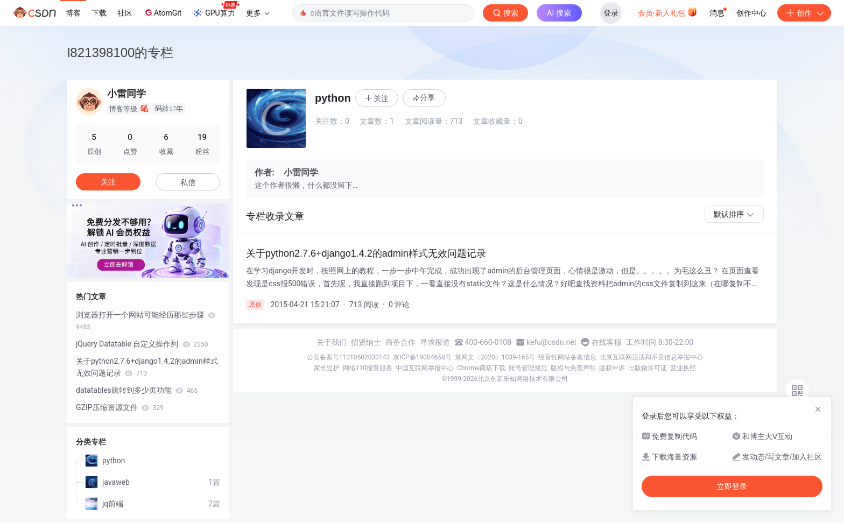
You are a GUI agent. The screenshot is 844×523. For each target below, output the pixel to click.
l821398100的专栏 (120, 52)
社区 (124, 13)
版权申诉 (612, 368)
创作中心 (751, 13)
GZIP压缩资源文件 (120, 407)
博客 (73, 13)
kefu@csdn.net (551, 342)
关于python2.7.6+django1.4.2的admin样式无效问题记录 (147, 367)
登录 (610, 13)
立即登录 (732, 486)
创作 (804, 13)
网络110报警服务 (367, 368)
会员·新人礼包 (668, 11)
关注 (108, 182)
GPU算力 (215, 9)
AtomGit (162, 12)
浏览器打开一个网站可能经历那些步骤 (145, 320)
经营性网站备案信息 (567, 357)
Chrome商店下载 (481, 368)
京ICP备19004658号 (422, 357)
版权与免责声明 (573, 368)
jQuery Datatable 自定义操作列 (142, 344)
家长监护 (327, 368)
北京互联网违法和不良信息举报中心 (651, 357)
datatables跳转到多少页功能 (137, 390)
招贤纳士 (366, 342)
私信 (187, 182)
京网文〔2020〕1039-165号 (495, 357)
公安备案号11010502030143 (348, 357)
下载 (99, 13)
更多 (258, 13)
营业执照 (683, 368)
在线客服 (607, 342)
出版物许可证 (647, 368)
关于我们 (331, 342)
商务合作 (400, 342)
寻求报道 (435, 342)
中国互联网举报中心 (425, 368)
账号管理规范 (528, 368)
